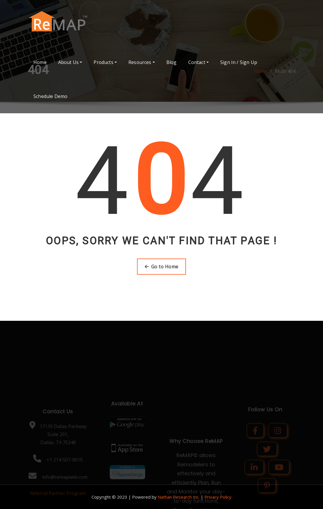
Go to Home (161, 266)
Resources (141, 62)
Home (40, 62)
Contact (198, 62)
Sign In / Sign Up (238, 62)
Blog (171, 62)
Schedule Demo (50, 96)
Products (105, 62)
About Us (70, 62)
